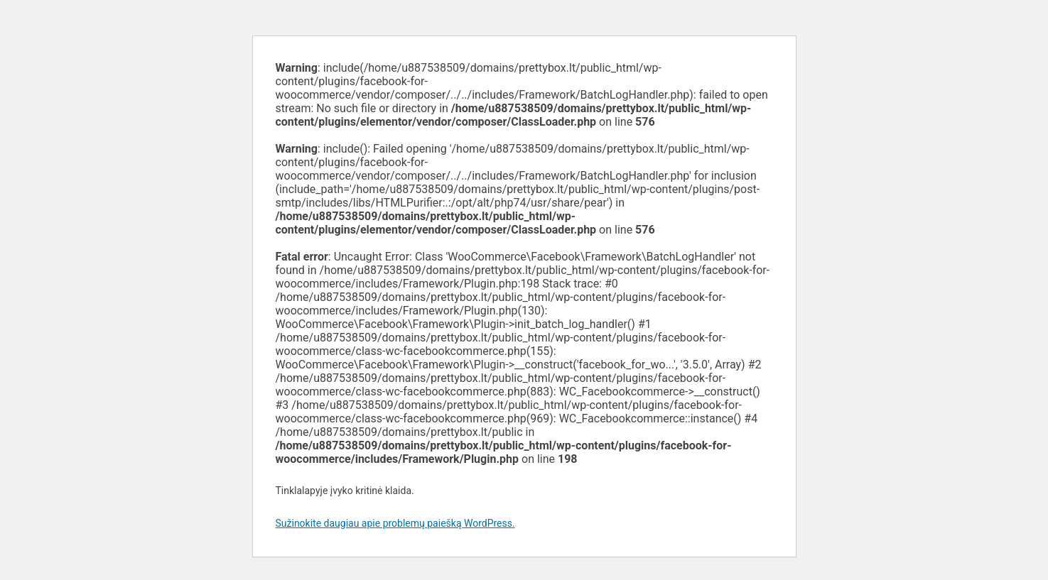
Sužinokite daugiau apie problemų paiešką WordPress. (395, 523)
